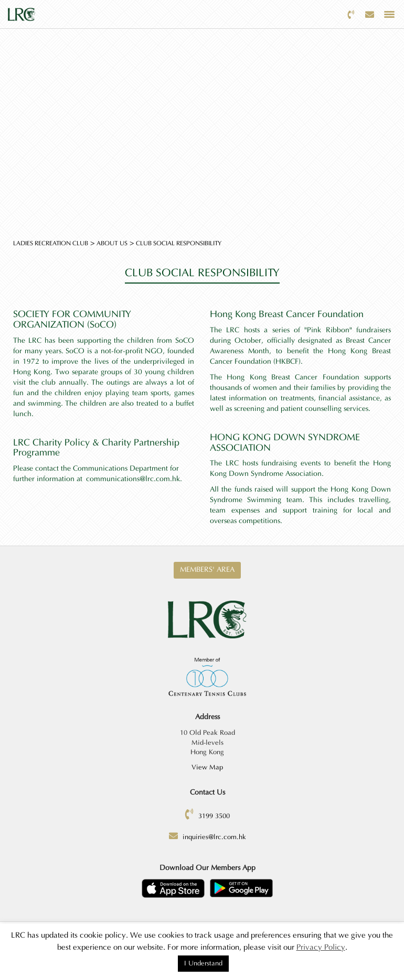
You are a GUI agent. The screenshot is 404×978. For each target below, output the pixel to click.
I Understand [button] (203, 963)
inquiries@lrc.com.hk (214, 837)
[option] (202, 118)
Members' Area (207, 570)
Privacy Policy (320, 947)
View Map (207, 767)
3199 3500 (214, 816)
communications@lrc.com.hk (133, 479)
